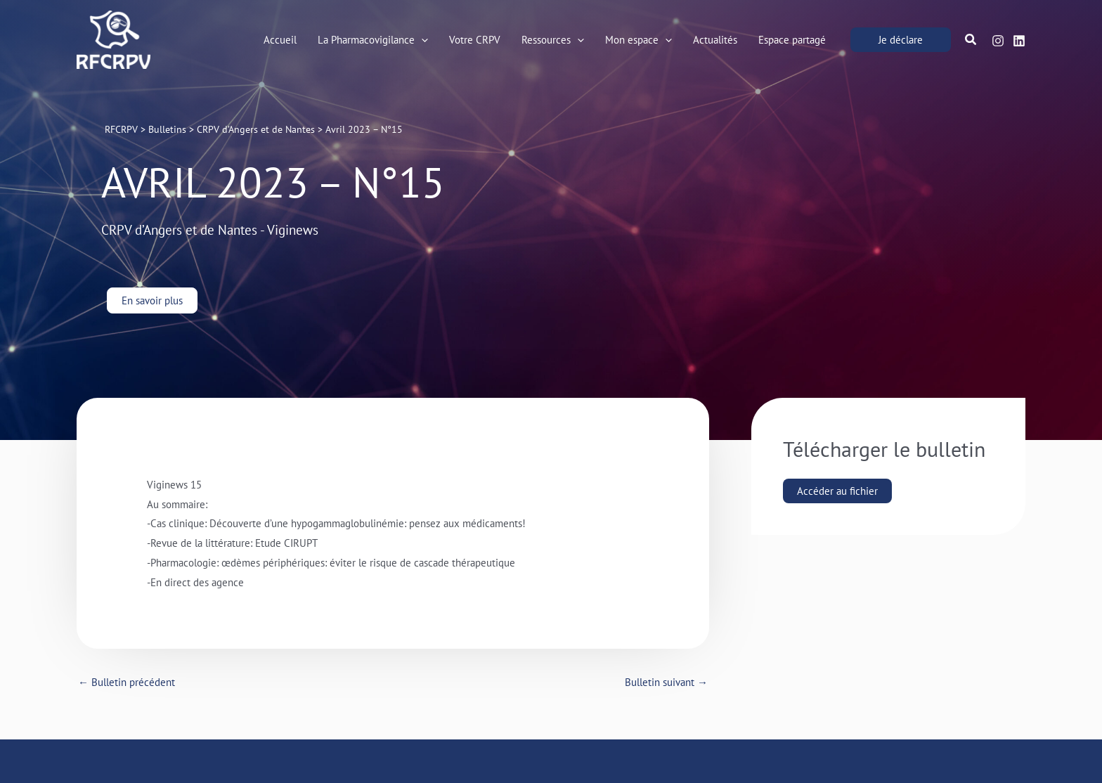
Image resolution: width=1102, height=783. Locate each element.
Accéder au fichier (837, 491)
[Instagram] (998, 40)
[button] (900, 39)
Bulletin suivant (666, 682)
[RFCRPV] (113, 38)
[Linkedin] (1019, 40)
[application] (421, 40)
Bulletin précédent (126, 682)
